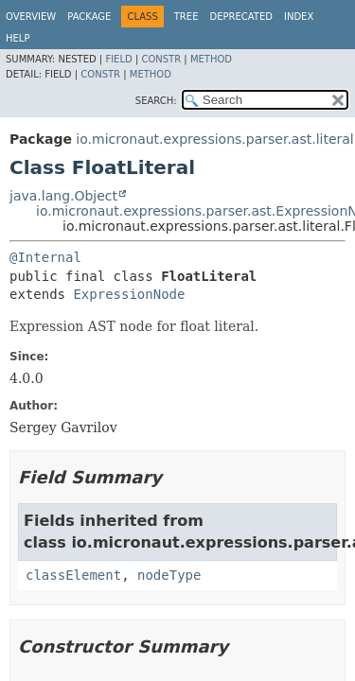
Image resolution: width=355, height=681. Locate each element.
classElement (73, 575)
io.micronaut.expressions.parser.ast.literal (214, 139)
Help (17, 38)
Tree (186, 16)
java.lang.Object (63, 195)
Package (89, 16)
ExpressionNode (129, 294)
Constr (161, 59)
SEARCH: (156, 101)
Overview (31, 16)
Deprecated (241, 16)
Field (118, 59)
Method (211, 59)
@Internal (45, 257)
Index (298, 16)
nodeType (169, 575)
